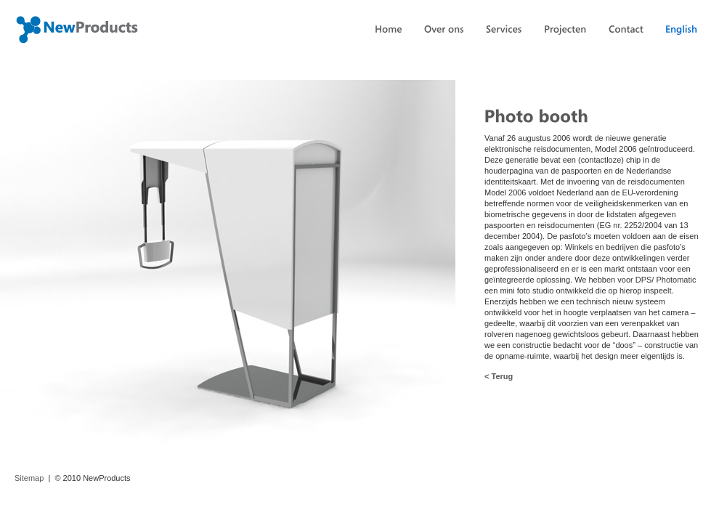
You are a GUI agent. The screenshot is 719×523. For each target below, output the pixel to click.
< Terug (498, 376)
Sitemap (29, 478)
